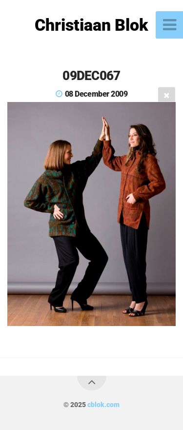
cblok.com (103, 405)
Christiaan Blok (91, 25)
